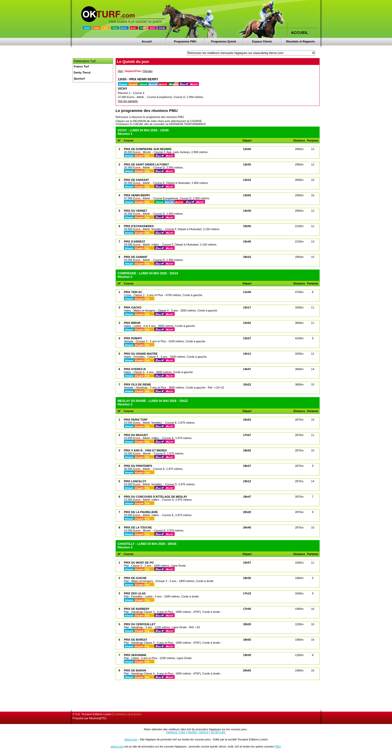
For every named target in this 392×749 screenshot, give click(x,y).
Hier (120, 71)
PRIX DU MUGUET (136, 435)
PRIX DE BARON (135, 670)
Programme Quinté (223, 41)
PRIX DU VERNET (135, 210)
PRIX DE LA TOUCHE (138, 527)
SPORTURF (218, 732)
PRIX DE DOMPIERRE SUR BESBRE (148, 149)
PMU (278, 746)
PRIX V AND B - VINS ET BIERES (145, 450)
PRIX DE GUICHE (135, 577)
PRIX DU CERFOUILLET (140, 624)
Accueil (147, 41)
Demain (148, 71)
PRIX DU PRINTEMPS (138, 465)
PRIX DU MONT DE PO (139, 562)
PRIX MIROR (132, 322)
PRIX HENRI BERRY (137, 195)
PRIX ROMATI (133, 338)
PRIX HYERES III (135, 369)
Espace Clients (262, 41)
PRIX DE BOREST (136, 639)
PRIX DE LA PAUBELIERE (141, 512)
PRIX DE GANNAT (136, 256)
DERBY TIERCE (198, 732)
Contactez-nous (123, 714)
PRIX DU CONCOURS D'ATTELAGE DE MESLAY (155, 496)
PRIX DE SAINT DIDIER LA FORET (146, 164)
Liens (138, 714)
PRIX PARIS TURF (136, 419)
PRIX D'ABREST (135, 241)
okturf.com (130, 739)
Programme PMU (185, 41)
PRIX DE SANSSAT (136, 179)
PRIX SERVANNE (135, 655)
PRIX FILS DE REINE (137, 384)
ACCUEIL (299, 32)
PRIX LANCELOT (135, 481)
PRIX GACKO (133, 307)
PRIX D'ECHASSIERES (139, 226)
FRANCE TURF (175, 732)
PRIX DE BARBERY (137, 608)
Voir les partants (128, 101)
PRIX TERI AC (133, 292)
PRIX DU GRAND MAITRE (141, 353)
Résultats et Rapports (300, 41)
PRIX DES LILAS (135, 593)
